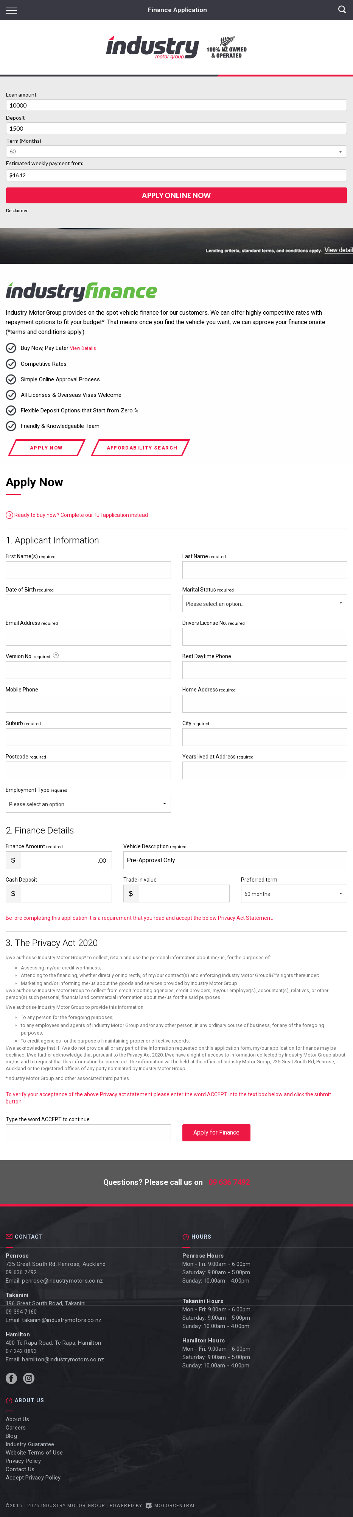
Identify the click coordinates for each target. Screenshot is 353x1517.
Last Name (204, 556)
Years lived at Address (217, 757)
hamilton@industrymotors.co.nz (63, 1359)
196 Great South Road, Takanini (46, 1303)
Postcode (26, 757)
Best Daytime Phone (206, 656)
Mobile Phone (22, 690)
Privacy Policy (23, 1461)
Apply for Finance (216, 1132)
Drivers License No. (213, 623)
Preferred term (259, 880)
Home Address (209, 690)
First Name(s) (31, 556)
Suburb (23, 723)
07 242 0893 (21, 1351)
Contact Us (20, 1469)
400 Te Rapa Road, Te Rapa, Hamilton (53, 1342)
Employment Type (88, 800)
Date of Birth (30, 590)
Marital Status (208, 590)
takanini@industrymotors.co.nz (61, 1320)
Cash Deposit (21, 880)
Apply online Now (176, 195)
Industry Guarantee (30, 1444)
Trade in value (140, 880)
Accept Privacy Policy (33, 1477)
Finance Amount (34, 846)
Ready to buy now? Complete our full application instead (77, 515)
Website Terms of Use (34, 1452)
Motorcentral (171, 1505)
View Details (83, 348)
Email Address (32, 623)
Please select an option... (215, 604)
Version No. (33, 655)
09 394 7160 (21, 1311)
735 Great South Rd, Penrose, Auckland (56, 1264)
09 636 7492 (229, 1182)
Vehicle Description (155, 846)
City (195, 723)
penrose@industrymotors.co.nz (62, 1280)
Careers (16, 1427)
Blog (11, 1436)
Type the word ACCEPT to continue (48, 1119)
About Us (18, 1419)
